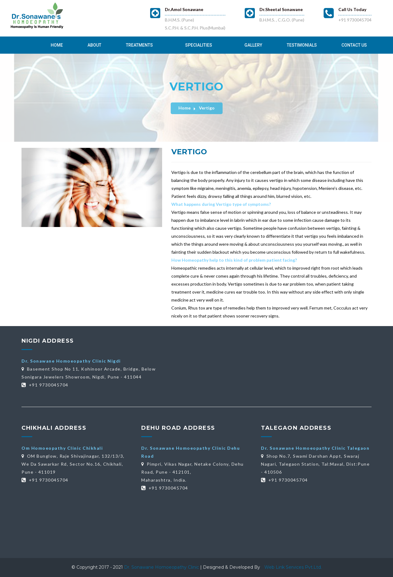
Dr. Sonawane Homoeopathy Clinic (162, 567)
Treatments (139, 45)
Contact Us (354, 45)
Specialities (198, 45)
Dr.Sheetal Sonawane (281, 9)
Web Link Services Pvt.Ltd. (293, 567)
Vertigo (207, 107)
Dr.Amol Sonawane (184, 9)
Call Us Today (352, 9)
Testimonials (302, 45)
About (94, 45)
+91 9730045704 (355, 19)
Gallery (253, 45)
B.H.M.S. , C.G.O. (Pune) (281, 19)
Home (57, 45)
